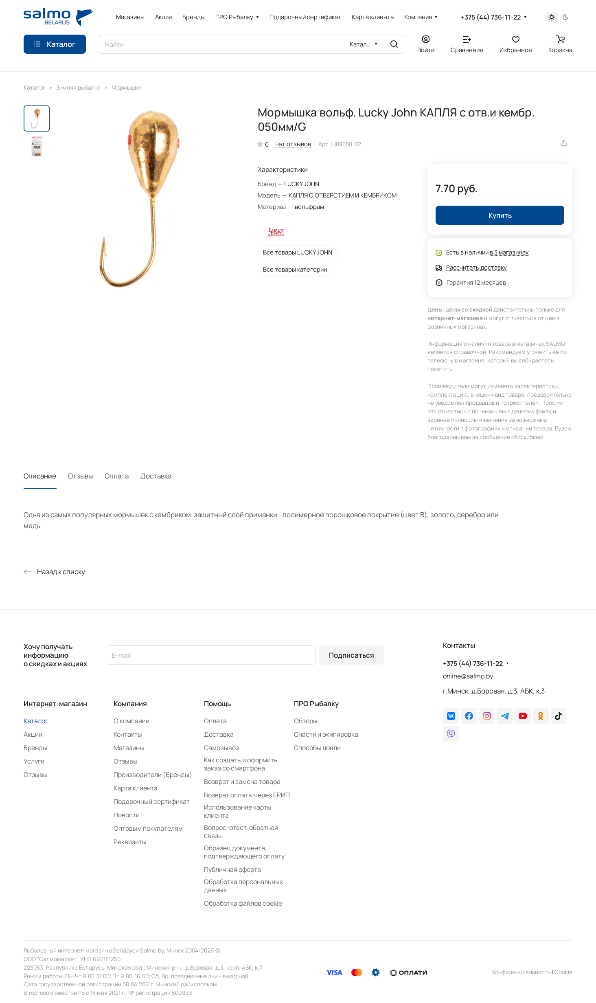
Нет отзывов (292, 144)
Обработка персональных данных (243, 885)
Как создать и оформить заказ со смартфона (241, 764)
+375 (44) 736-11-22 (491, 17)
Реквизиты (130, 841)
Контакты (128, 734)
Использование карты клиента (238, 811)
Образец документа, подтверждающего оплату (244, 851)
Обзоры (306, 720)
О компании (131, 720)
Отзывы (80, 476)
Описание (40, 476)
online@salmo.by (468, 676)
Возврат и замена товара (242, 781)
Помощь (217, 703)
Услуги (34, 761)
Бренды (35, 747)
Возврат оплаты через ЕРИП (247, 794)
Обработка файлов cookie (243, 903)
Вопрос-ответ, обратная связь (241, 831)
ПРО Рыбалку (316, 703)
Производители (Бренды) (153, 774)
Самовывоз (221, 747)
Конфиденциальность (521, 972)
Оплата (117, 476)
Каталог (36, 720)
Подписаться (351, 655)
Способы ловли (317, 747)
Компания (130, 703)
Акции (33, 734)
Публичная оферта (232, 869)
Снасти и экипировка (326, 734)
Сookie (563, 972)
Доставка (155, 476)
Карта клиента (136, 788)
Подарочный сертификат (152, 801)
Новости (127, 814)
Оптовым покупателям (148, 828)
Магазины (129, 747)
